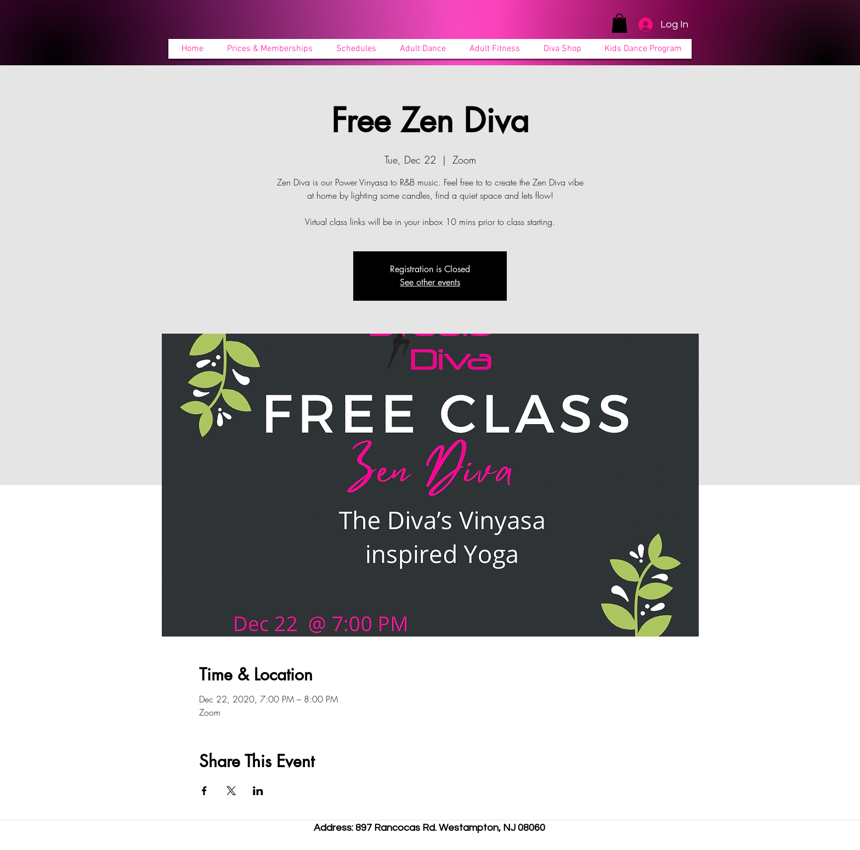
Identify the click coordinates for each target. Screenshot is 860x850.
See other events (430, 282)
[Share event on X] (231, 790)
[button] (619, 23)
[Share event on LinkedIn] (258, 790)
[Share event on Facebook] (204, 790)
